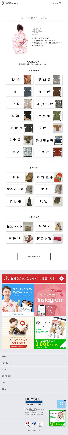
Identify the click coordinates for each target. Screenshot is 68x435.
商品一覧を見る (34, 256)
